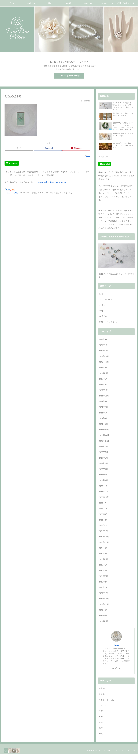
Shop (101, 311)
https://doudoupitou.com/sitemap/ (51, 182)
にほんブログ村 (11, 193)
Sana (116, 645)
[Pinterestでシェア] (76, 148)
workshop (103, 316)
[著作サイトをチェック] (113, 668)
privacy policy (105, 299)
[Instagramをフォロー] (116, 668)
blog (101, 294)
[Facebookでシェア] (48, 148)
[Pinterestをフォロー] (119, 668)
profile (102, 305)
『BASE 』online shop (69, 76)
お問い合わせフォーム (108, 322)
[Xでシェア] (19, 148)
